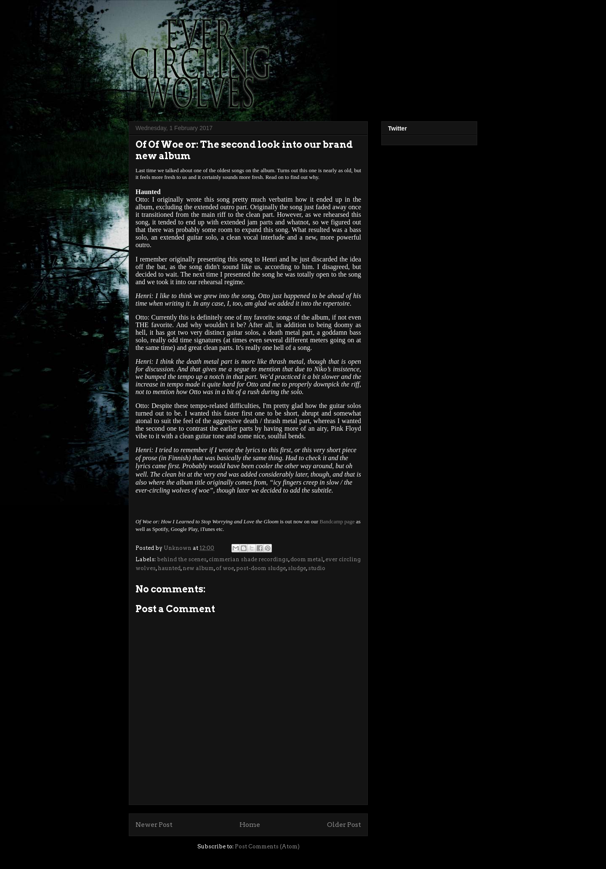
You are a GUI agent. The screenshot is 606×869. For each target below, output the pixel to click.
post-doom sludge (261, 568)
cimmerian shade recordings (248, 559)
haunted (169, 568)
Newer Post (154, 825)
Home (249, 825)
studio (316, 568)
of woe (225, 568)
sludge (297, 568)
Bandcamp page (336, 521)
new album (198, 568)
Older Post (344, 825)
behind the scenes (182, 559)
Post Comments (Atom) (267, 846)
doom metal (306, 559)
